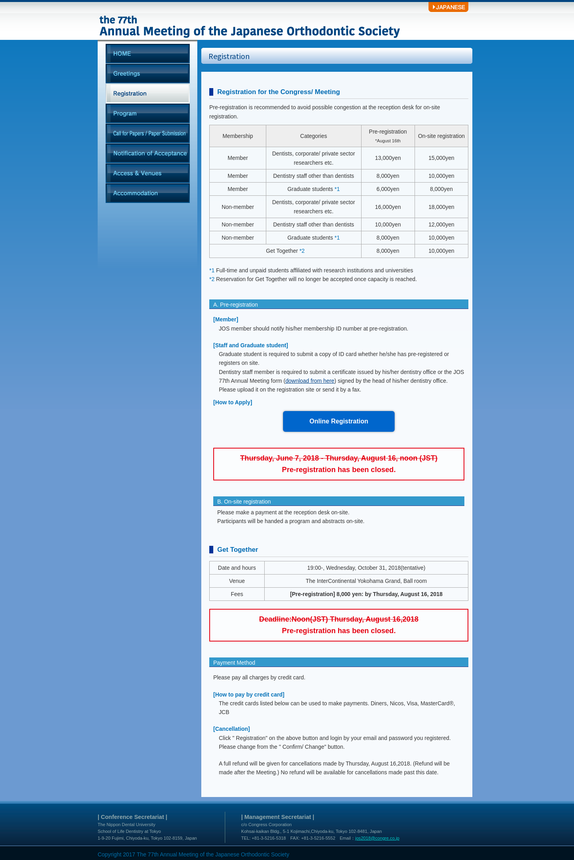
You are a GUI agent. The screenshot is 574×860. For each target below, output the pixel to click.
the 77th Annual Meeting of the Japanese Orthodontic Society (251, 20)
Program (148, 114)
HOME (148, 54)
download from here (309, 381)
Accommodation (148, 193)
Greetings (148, 74)
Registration (148, 94)
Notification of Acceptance (148, 153)
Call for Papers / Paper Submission (148, 134)
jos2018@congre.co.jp (377, 838)
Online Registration (338, 421)
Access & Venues (148, 173)
